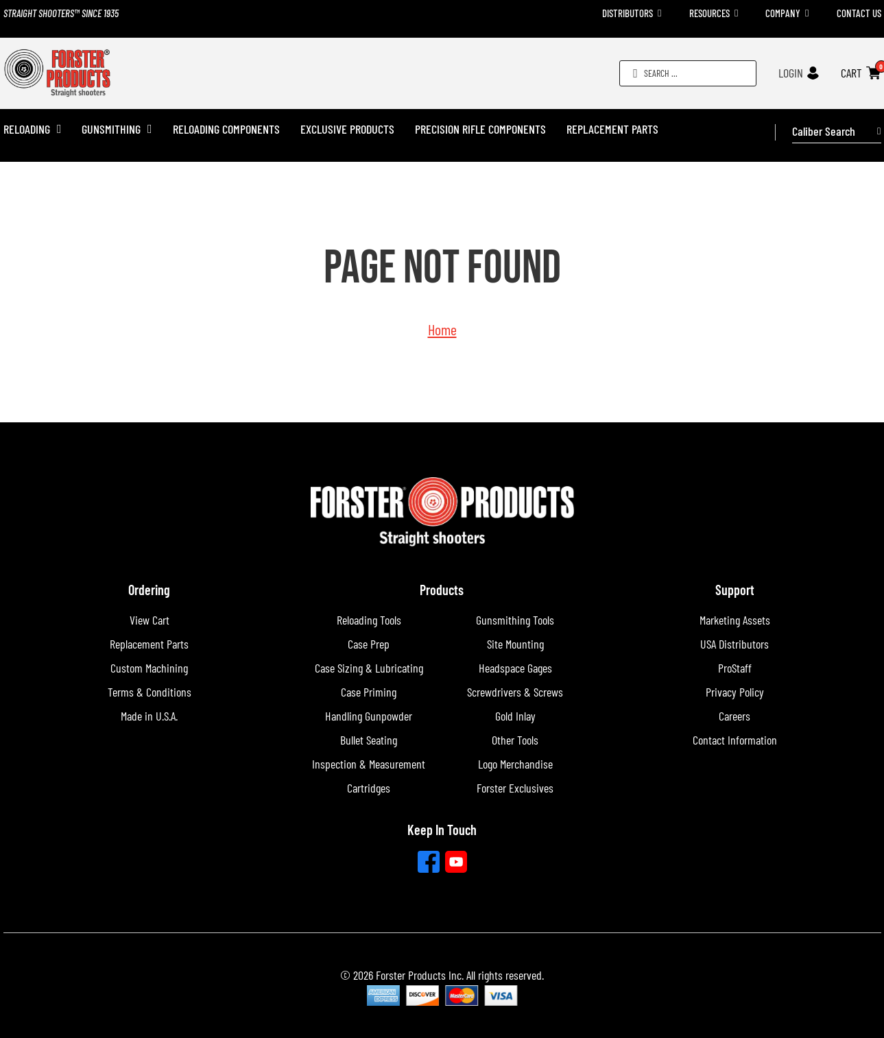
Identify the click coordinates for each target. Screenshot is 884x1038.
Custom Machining (149, 667)
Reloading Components (226, 128)
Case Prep (369, 643)
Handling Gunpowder (368, 715)
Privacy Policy (735, 691)
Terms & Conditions (149, 691)
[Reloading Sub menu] (59, 129)
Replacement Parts (612, 128)
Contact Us (859, 13)
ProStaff (735, 667)
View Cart (149, 619)
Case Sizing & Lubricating (369, 667)
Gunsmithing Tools (515, 619)
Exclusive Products (347, 128)
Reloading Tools (369, 619)
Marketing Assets (735, 619)
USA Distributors (734, 643)
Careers (734, 715)
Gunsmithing (111, 128)
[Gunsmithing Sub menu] (149, 129)
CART (851, 72)
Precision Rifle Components (480, 128)
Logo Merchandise (515, 763)
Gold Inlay (515, 715)
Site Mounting (515, 643)
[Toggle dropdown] (659, 13)
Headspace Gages (515, 667)
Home (442, 329)
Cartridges (368, 787)
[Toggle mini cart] (873, 73)
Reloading (26, 128)
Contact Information (735, 739)
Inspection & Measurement (368, 763)
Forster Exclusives (515, 787)
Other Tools (515, 739)
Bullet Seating (368, 739)
